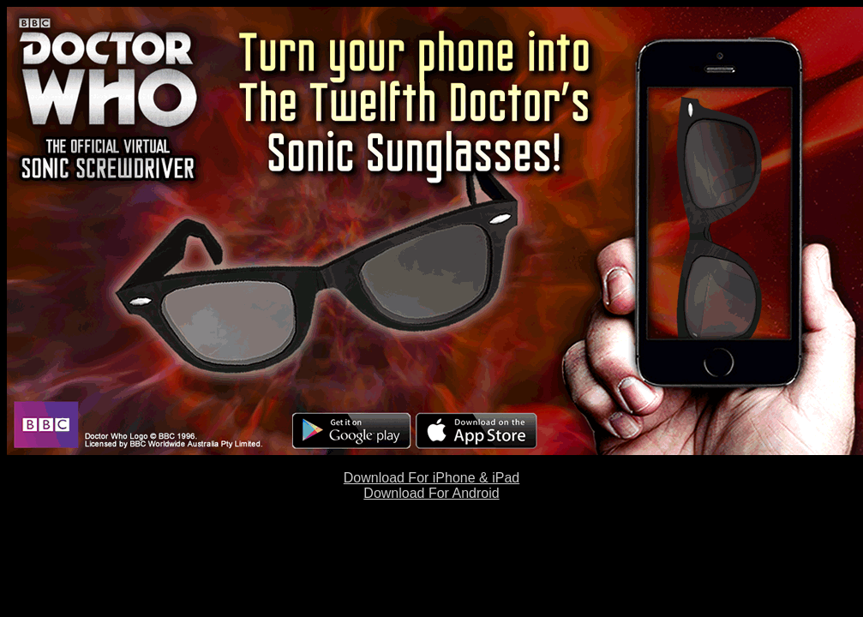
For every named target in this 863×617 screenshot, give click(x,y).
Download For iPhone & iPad (431, 477)
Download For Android (431, 493)
